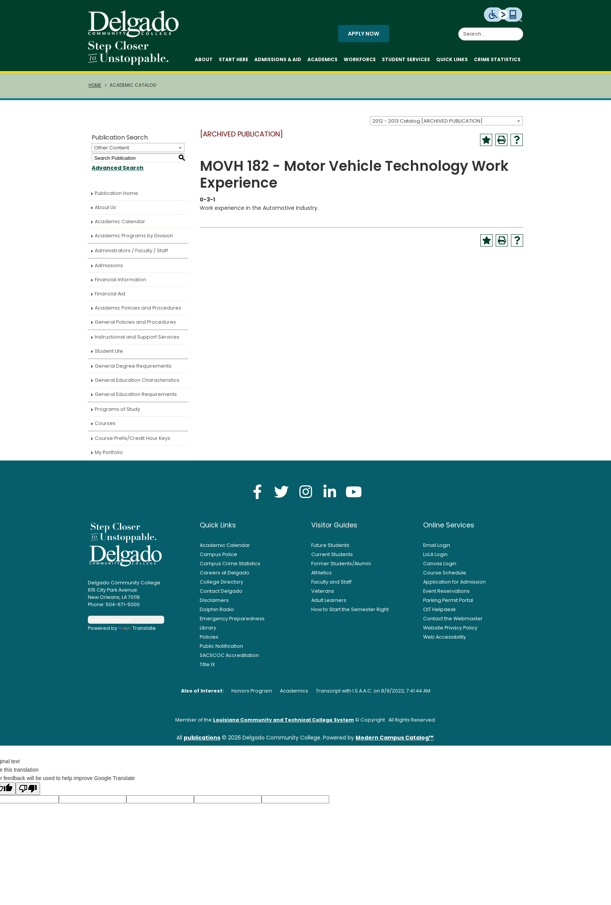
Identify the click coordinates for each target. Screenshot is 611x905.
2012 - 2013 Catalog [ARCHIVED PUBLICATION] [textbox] (427, 123)
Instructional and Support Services (137, 340)
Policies (209, 640)
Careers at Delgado (224, 576)
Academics (322, 61)
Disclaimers (214, 603)
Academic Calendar (120, 224)
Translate (137, 631)
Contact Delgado (221, 594)
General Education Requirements (136, 397)
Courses (105, 426)
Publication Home (116, 196)
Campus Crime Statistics (230, 566)
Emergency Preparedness (232, 621)
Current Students (332, 557)
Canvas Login (439, 566)
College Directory (221, 585)
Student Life (109, 354)
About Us (105, 210)
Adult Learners (328, 603)
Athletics (321, 576)
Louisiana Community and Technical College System (283, 723)
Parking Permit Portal (448, 603)
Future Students (330, 548)
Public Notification (221, 649)
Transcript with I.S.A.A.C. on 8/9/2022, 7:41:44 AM (373, 694)
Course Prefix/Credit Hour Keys (132, 441)
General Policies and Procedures (135, 325)
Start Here (233, 61)
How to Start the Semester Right (350, 612)
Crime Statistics (497, 61)
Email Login (436, 548)
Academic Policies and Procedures (138, 311)
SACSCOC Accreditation (229, 658)
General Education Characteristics (137, 383)
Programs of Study (117, 412)
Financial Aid (110, 297)
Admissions (109, 268)
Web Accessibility (444, 640)
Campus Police (218, 557)
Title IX (207, 667)
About (204, 61)
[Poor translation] (28, 791)
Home (95, 88)
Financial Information (120, 282)
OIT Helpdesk (439, 612)
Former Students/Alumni (341, 566)
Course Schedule (444, 576)
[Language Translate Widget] (126, 623)
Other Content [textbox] (111, 150)
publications (202, 740)
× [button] (437, 893)
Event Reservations (446, 594)
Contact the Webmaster (453, 621)
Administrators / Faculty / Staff (131, 253)
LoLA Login (435, 557)
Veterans (322, 594)
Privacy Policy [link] (361, 895)
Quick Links (452, 61)
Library (208, 631)
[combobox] (446, 123)
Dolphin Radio (217, 612)
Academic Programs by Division (134, 238)
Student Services (406, 61)
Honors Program (251, 694)
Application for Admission (454, 585)
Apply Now (363, 35)
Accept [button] (414, 895)
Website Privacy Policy (450, 631)
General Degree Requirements (133, 369)
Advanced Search (118, 171)
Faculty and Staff (331, 585)
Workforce (360, 61)
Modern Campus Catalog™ (394, 740)
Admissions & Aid (277, 61)
